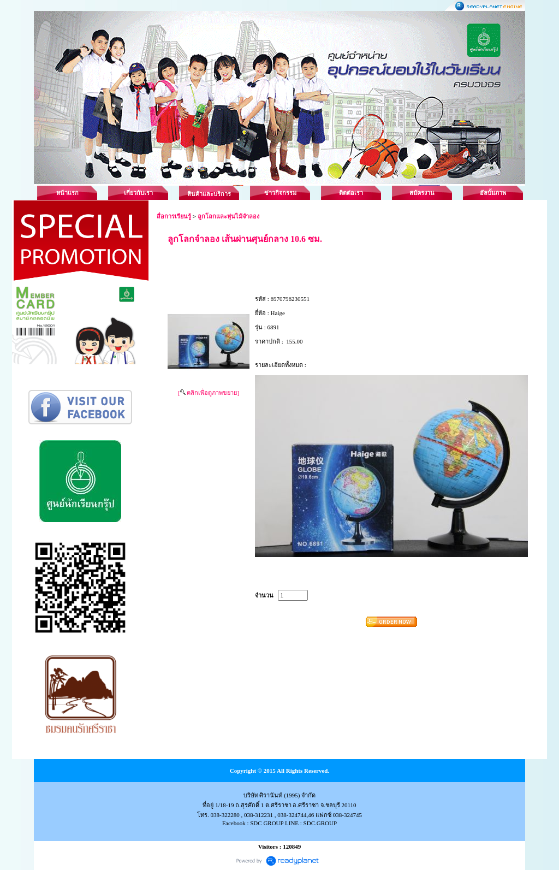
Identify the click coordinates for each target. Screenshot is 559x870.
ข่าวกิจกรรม (280, 193)
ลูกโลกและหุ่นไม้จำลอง (228, 216)
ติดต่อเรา (351, 193)
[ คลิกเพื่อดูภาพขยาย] (208, 392)
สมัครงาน (422, 193)
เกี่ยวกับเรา (138, 193)
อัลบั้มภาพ (493, 193)
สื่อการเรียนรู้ (174, 216)
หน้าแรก (67, 193)
